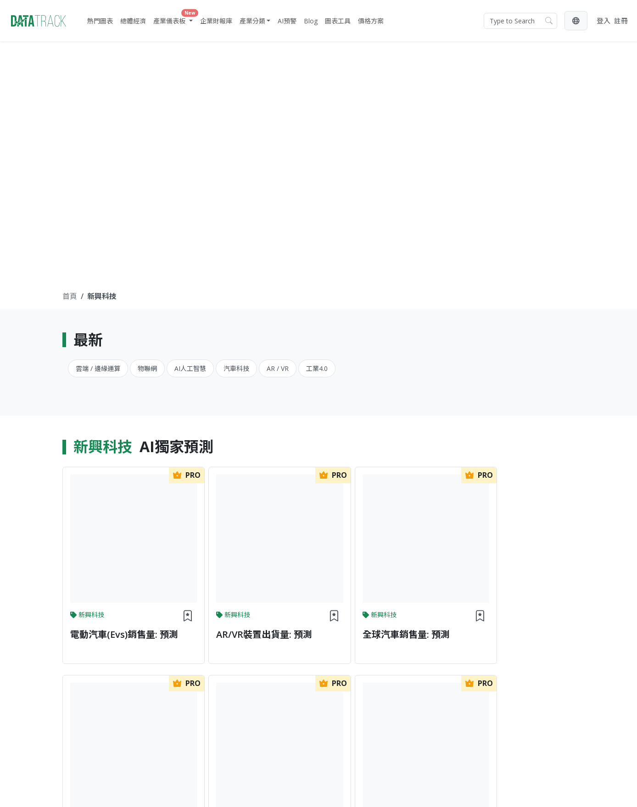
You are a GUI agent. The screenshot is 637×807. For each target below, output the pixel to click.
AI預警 (287, 21)
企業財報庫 (216, 21)
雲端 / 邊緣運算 (98, 368)
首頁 (69, 296)
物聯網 (147, 368)
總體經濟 (133, 21)
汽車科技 (236, 368)
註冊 (621, 20)
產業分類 (252, 21)
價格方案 (371, 21)
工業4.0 (317, 368)
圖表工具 (338, 21)
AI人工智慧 (190, 368)
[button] (575, 20)
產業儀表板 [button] (174, 18)
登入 (603, 20)
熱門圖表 (100, 21)
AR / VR (278, 368)
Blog (311, 21)
